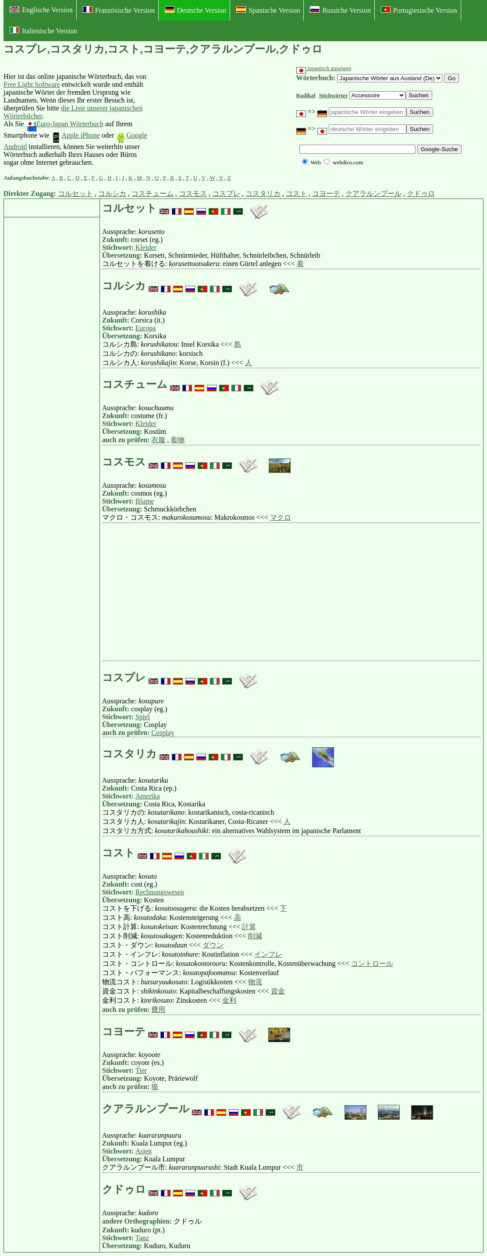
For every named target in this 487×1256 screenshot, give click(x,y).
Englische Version (41, 10)
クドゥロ (421, 193)
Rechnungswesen (159, 892)
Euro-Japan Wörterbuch (64, 124)
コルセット (75, 193)
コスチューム (153, 193)
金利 (229, 1000)
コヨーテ (326, 193)
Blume (144, 501)
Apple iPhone (75, 135)
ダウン (213, 945)
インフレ (268, 954)
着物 (178, 440)
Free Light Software (32, 84)
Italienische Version (43, 31)
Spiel (142, 716)
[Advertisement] (213, 119)
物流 (255, 982)
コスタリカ (263, 193)
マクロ (280, 517)
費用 (158, 1009)
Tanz (142, 1238)
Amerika (147, 796)
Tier (141, 1070)
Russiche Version (340, 10)
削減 (255, 936)
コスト (296, 193)
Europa (145, 328)
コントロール (372, 963)
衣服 (158, 440)
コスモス (193, 193)
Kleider (145, 247)
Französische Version (119, 10)
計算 (249, 926)
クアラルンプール (373, 193)
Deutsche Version (195, 10)
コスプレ (226, 193)
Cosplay (162, 732)
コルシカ (112, 193)
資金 (278, 991)
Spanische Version (268, 10)
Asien (143, 1151)
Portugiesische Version (419, 10)
